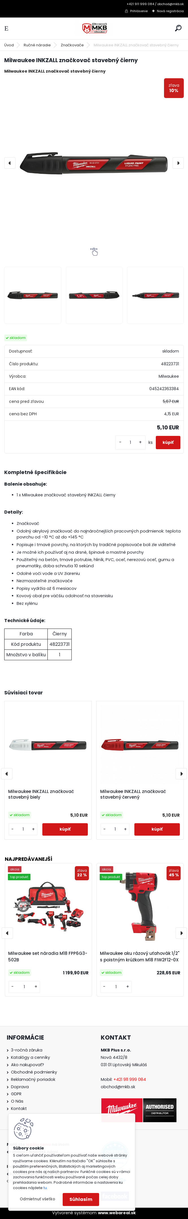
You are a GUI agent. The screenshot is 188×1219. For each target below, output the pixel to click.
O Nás (17, 1101)
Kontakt (19, 1108)
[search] (178, 28)
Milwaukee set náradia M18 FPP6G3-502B (47, 956)
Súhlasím (80, 1199)
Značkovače (72, 45)
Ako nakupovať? (27, 1065)
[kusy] (130, 442)
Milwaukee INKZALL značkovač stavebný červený (133, 794)
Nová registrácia (170, 11)
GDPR (16, 1094)
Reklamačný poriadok (33, 1079)
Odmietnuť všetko (37, 1199)
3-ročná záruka (26, 1050)
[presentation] (10, 163)
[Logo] (94, 28)
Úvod (9, 45)
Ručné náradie (37, 45)
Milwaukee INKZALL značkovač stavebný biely (41, 794)
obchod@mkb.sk (118, 1087)
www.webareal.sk (117, 1213)
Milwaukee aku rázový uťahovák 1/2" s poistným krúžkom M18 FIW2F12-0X (139, 956)
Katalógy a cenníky (30, 1057)
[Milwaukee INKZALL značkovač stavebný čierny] (94, 163)
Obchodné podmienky (34, 1072)
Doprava (20, 1087)
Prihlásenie (139, 11)
